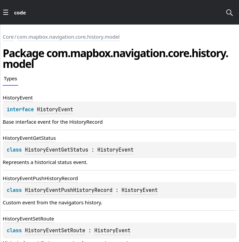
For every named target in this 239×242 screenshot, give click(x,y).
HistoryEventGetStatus (56, 150)
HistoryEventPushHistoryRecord (68, 190)
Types (10, 78)
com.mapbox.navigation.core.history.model (68, 36)
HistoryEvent (55, 109)
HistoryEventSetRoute (55, 230)
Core (8, 36)
